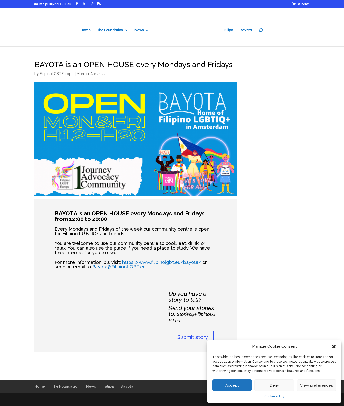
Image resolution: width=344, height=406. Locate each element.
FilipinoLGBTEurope (57, 74)
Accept (232, 385)
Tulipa (227, 29)
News (139, 29)
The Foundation (111, 29)
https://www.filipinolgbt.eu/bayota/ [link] (161, 262)
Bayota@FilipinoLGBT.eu (119, 266)
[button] (333, 346)
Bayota (245, 29)
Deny (274, 385)
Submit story (192, 337)
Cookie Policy (274, 396)
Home (86, 29)
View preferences (316, 385)
